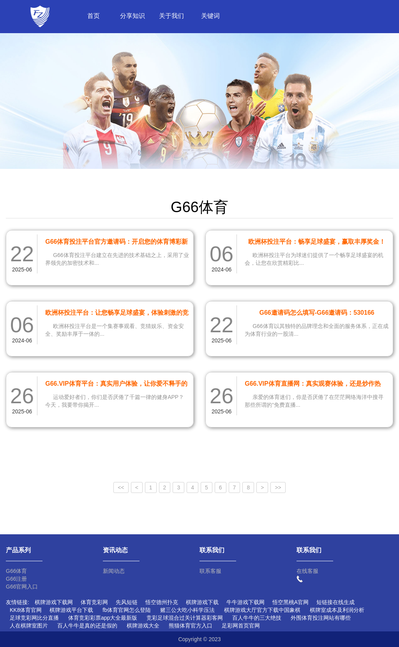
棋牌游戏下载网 (54, 602)
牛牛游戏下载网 (245, 602)
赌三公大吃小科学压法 (187, 610)
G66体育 (16, 571)
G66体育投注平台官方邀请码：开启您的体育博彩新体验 (116, 243)
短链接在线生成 (335, 602)
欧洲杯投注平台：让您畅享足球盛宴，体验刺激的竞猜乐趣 (117, 314)
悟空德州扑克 (161, 602)
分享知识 (132, 15)
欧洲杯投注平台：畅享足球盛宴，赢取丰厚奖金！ (316, 241)
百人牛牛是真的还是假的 (87, 625)
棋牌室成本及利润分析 (337, 610)
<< (121, 487)
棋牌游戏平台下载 (71, 610)
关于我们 (171, 15)
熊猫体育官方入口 (190, 625)
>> (278, 487)
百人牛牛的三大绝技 (256, 618)
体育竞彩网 (94, 602)
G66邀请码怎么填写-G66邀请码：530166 (316, 312)
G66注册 (16, 579)
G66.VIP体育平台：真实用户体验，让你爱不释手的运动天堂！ (116, 385)
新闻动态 (114, 571)
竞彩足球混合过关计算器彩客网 (185, 618)
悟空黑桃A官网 (290, 602)
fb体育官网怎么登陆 (126, 610)
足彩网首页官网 (241, 625)
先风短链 (127, 602)
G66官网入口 (22, 586)
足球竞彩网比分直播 (34, 618)
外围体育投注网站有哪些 (321, 618)
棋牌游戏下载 (202, 602)
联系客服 (210, 571)
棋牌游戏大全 (143, 625)
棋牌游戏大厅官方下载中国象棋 (262, 610)
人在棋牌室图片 (29, 625)
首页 (93, 15)
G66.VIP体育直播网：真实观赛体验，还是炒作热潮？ (312, 385)
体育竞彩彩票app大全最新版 (102, 618)
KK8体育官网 (26, 610)
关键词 (210, 15)
